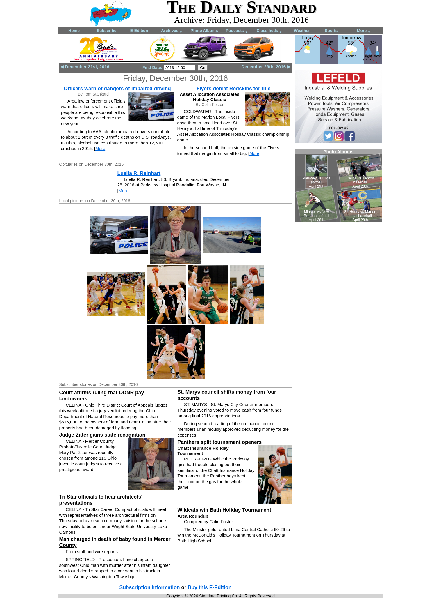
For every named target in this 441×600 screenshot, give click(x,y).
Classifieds (269, 31)
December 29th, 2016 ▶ (265, 66)
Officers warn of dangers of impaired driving (117, 88)
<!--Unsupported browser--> (338, 185)
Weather (302, 30)
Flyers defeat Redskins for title (234, 88)
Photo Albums (204, 30)
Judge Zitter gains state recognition (102, 435)
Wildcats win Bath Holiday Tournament (224, 510)
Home (74, 30)
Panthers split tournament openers (220, 442)
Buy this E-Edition (210, 587)
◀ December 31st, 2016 (85, 66)
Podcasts (237, 31)
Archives (171, 31)
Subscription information (149, 587)
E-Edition (139, 30)
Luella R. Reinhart (139, 173)
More (364, 31)
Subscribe (107, 30)
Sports (331, 30)
